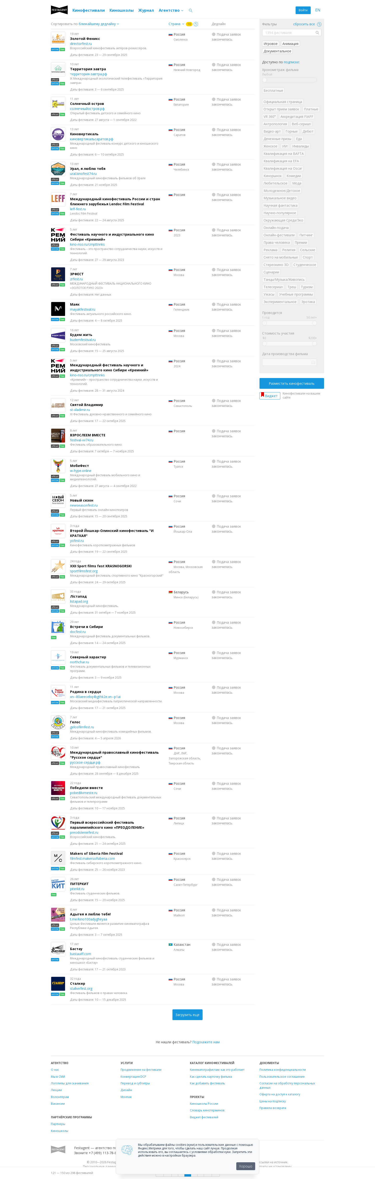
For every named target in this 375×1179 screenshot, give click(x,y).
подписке (291, 62)
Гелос (75, 722)
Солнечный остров (87, 103)
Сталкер (77, 983)
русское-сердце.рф (85, 762)
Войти (303, 10)
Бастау (76, 948)
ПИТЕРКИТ (79, 884)
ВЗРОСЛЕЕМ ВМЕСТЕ (87, 435)
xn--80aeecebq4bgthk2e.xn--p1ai (95, 696)
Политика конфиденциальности (282, 1069)
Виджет (271, 396)
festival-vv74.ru (81, 440)
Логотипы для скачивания (69, 1083)
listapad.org (79, 601)
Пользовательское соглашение (282, 1076)
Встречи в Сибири (86, 626)
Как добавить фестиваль (207, 1083)
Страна (174, 24)
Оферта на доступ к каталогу (279, 1094)
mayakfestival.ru (82, 309)
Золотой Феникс (85, 38)
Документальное (277, 51)
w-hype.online (80, 470)
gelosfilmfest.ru (82, 727)
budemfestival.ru (83, 339)
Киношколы (122, 10)
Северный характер (88, 657)
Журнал (146, 10)
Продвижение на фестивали (141, 1069)
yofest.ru (77, 540)
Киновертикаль (84, 134)
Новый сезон (81, 500)
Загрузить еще (187, 1014)
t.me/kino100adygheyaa (88, 919)
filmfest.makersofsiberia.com (92, 858)
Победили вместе (86, 787)
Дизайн (126, 1090)
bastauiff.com (80, 954)
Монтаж (126, 1097)
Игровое (271, 43)
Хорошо (245, 1166)
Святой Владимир (86, 404)
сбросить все (307, 24)
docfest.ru (78, 631)
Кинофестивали (88, 10)
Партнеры (58, 1124)
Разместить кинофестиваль (291, 383)
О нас (55, 1069)
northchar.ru (79, 662)
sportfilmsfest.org (84, 571)
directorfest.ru (81, 43)
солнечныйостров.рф (87, 108)
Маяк (75, 304)
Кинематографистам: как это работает (217, 1069)
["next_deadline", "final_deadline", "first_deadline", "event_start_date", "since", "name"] (100, 23)
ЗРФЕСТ (77, 274)
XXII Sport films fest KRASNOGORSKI (101, 566)
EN (317, 10)
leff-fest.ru (78, 209)
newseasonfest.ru (84, 505)
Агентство (171, 10)
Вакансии (58, 1103)
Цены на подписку (272, 1101)
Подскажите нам (206, 1042)
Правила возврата (272, 1108)
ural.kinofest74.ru (83, 173)
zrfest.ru (76, 279)
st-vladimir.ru (80, 409)
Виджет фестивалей (204, 1117)
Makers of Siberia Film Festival (96, 853)
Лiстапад (78, 596)
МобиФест (79, 465)
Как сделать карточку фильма (211, 1076)
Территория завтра (88, 69)
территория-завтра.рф (88, 74)
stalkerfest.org (81, 988)
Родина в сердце (85, 691)
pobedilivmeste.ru (83, 792)
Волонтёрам (60, 1097)
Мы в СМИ (58, 1076)
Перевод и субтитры (135, 1083)
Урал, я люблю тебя (87, 168)
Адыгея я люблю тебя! (90, 914)
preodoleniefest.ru (84, 832)
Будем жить (81, 334)
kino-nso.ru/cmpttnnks (87, 244)
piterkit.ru (77, 889)
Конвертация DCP (133, 1076)
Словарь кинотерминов (207, 1110)
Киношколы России (204, 1103)
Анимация (290, 43)
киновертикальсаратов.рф (91, 139)
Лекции (56, 1090)
